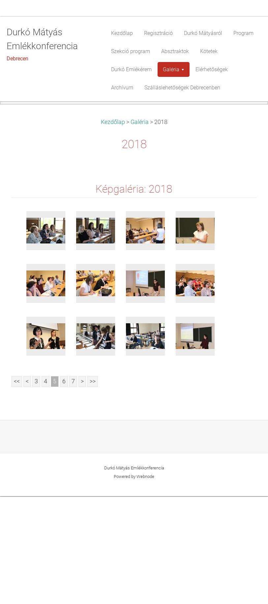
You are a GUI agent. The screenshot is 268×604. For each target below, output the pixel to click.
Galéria (140, 230)
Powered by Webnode (134, 584)
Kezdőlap (113, 230)
